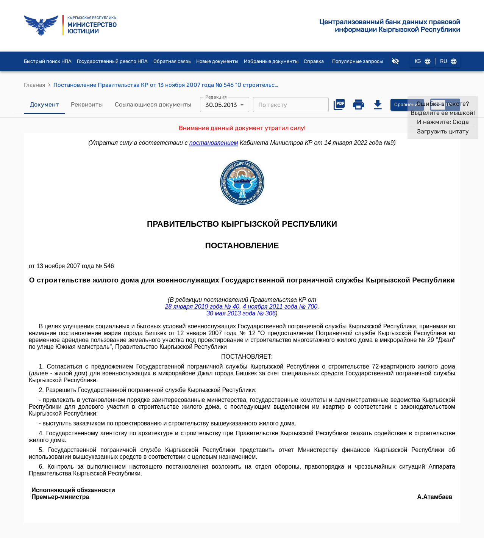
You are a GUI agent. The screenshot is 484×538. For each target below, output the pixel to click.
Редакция (216, 97)
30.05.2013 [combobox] (221, 104)
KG (422, 61)
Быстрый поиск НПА (48, 61)
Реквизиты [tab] (87, 105)
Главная (34, 85)
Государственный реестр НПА (112, 61)
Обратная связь (172, 61)
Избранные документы (271, 61)
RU (448, 61)
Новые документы (217, 61)
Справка (314, 61)
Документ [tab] (44, 105)
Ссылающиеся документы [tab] (153, 105)
